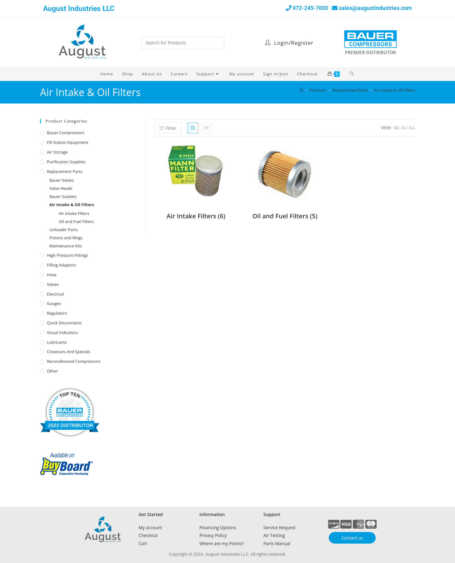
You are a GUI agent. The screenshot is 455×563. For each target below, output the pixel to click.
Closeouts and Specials (68, 351)
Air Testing (274, 535)
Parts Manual (276, 543)
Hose (52, 274)
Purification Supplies (66, 162)
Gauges (54, 303)
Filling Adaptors (61, 265)
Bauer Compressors (65, 132)
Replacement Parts (64, 171)
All (412, 127)
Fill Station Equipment (67, 142)
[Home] (301, 90)
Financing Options (217, 527)
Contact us (352, 538)
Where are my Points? (221, 543)
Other (52, 371)
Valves (53, 284)
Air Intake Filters (74, 213)
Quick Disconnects (64, 323)
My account (150, 527)
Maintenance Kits (65, 246)
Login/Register (289, 42)
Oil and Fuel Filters (76, 221)
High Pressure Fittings (67, 255)
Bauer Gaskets (63, 196)
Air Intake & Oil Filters (394, 90)
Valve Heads (60, 188)
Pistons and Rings (65, 238)
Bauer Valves (61, 180)
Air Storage (57, 152)
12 (396, 127)
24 (403, 127)
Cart (143, 543)
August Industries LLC (78, 8)
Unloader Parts (63, 229)
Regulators (57, 313)
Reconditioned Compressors (73, 361)
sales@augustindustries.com (375, 8)
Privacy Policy (213, 535)
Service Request (279, 527)
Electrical (55, 294)
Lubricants (57, 342)
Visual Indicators (62, 332)
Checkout (148, 535)
